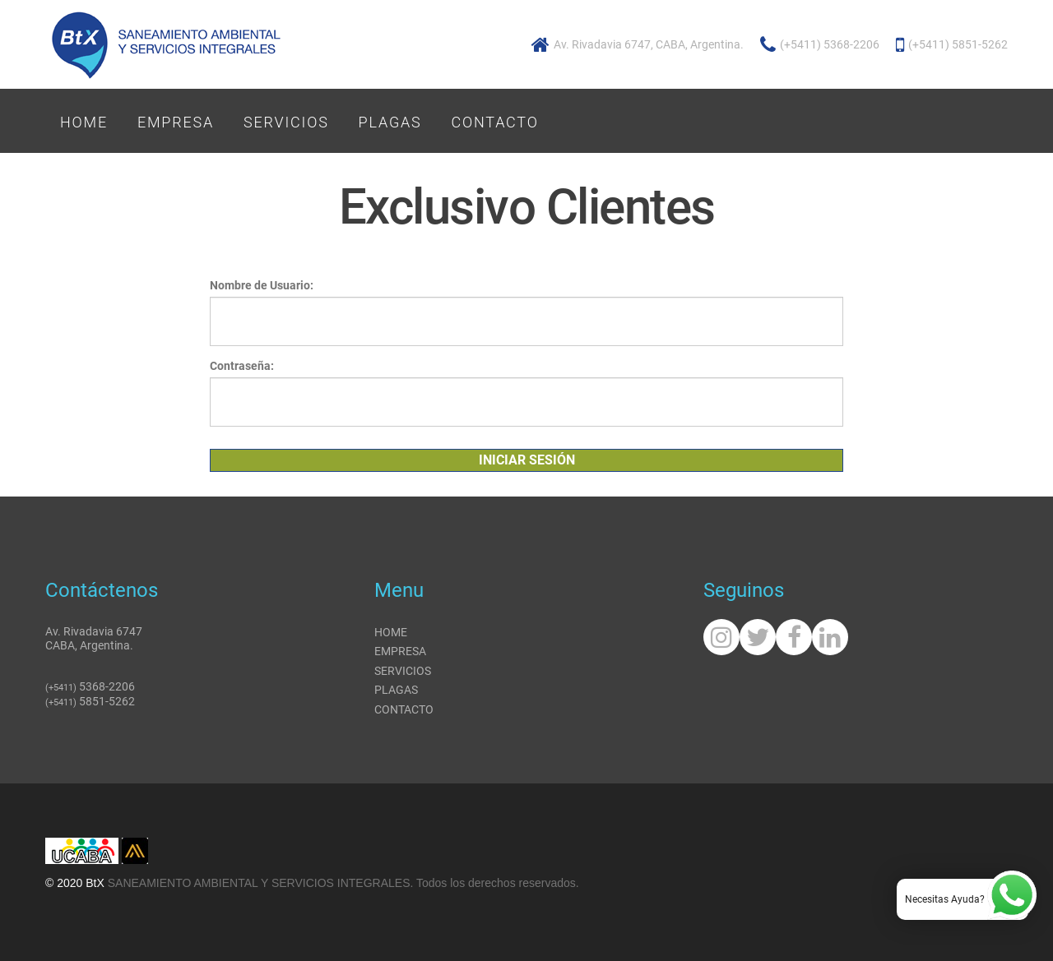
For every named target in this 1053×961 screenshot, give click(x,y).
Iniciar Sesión (527, 460)
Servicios (286, 122)
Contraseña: (242, 365)
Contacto (495, 122)
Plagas (390, 122)
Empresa (175, 122)
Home (84, 122)
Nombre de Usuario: (261, 285)
